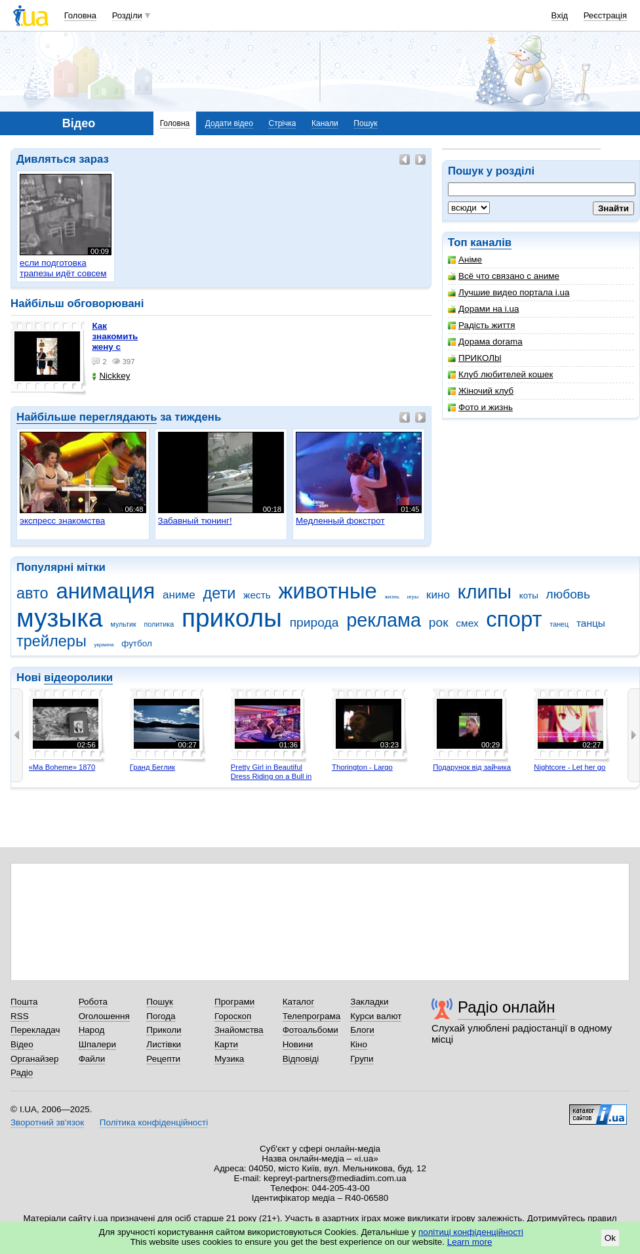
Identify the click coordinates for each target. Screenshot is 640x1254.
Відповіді (301, 1059)
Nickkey (111, 376)
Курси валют (375, 1016)
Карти (226, 1044)
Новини (298, 1044)
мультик (123, 624)
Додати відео (229, 123)
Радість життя (481, 325)
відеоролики (78, 677)
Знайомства (239, 1030)
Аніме (465, 259)
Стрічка (282, 123)
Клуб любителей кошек (500, 374)
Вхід (560, 15)
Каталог (299, 1002)
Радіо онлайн (506, 1007)
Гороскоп (232, 1016)
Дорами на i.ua (483, 309)
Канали (324, 123)
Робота (93, 1002)
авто (32, 593)
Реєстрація (605, 15)
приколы (232, 618)
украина (104, 645)
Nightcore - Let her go (569, 767)
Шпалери (97, 1044)
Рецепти (163, 1059)
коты (528, 595)
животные (328, 591)
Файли (92, 1059)
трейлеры (51, 641)
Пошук (365, 123)
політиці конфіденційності (470, 1232)
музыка (59, 618)
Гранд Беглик (152, 767)
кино (438, 595)
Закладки (369, 1002)
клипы (484, 591)
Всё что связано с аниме (503, 276)
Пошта (23, 1002)
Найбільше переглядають (86, 417)
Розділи (127, 15)
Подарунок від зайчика (472, 767)
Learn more (469, 1242)
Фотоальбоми (310, 1030)
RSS (19, 1016)
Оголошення (104, 1016)
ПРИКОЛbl (475, 358)
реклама (383, 620)
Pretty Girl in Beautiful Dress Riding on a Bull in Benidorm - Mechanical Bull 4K (271, 780)
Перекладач (35, 1030)
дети (219, 593)
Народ (92, 1030)
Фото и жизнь (480, 407)
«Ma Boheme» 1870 (62, 767)
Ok (610, 1238)
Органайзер (34, 1059)
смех (467, 623)
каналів (490, 242)
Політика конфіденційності (154, 1122)
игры (413, 597)
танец (559, 624)
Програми (234, 1002)
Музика (229, 1059)
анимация (105, 591)
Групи (361, 1059)
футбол (136, 643)
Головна (80, 15)
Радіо (21, 1072)
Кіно (358, 1044)
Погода (160, 1016)
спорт (514, 619)
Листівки (163, 1044)
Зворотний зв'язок (47, 1122)
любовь (568, 594)
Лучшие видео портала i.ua (508, 292)
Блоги (362, 1030)
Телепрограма (312, 1016)
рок (439, 622)
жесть (257, 594)
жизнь (392, 597)
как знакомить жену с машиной (115, 341)
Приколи (163, 1030)
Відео (21, 1044)
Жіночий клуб (480, 391)
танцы (590, 623)
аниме (179, 595)
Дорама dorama (485, 341)
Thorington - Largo (362, 767)
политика (159, 624)
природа (314, 622)
